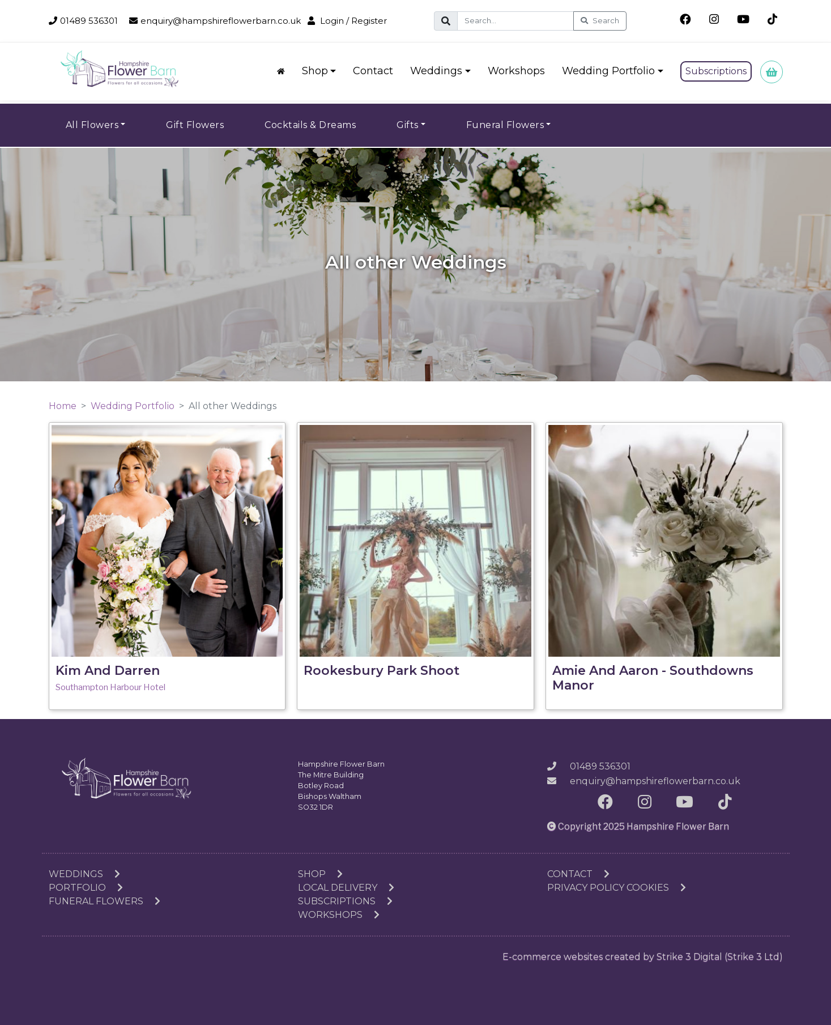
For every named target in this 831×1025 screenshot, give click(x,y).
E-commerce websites (552, 956)
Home (62, 406)
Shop (320, 874)
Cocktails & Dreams (310, 125)
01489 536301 (83, 20)
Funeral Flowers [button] (505, 125)
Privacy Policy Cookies (616, 887)
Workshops (516, 71)
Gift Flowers (195, 125)
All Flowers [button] (92, 125)
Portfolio (86, 887)
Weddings (84, 874)
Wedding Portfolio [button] (608, 71)
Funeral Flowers (104, 901)
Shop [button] (315, 71)
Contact (373, 71)
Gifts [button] (408, 125)
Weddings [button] (436, 71)
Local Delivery (346, 887)
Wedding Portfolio (132, 406)
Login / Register (347, 20)
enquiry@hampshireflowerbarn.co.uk (215, 20)
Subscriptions (716, 71)
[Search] (515, 21)
